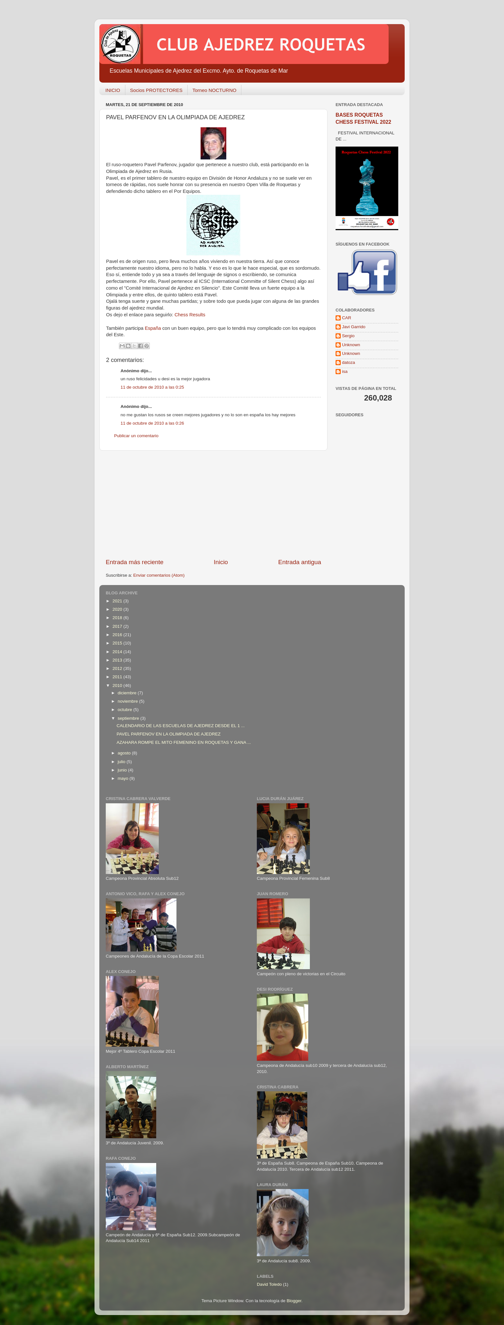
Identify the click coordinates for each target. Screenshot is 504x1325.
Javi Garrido (353, 326)
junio (123, 770)
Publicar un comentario (136, 435)
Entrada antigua (299, 562)
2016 (118, 634)
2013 (118, 660)
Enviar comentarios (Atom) (159, 575)
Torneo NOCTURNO (215, 90)
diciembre (128, 692)
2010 (118, 685)
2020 (118, 609)
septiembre (129, 718)
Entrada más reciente (135, 562)
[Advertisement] (213, 504)
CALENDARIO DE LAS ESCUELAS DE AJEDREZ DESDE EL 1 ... (181, 725)
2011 (118, 676)
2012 (118, 668)
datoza (348, 362)
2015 (118, 643)
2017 (118, 626)
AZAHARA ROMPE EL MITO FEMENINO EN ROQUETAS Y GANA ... (184, 742)
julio (122, 761)
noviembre (128, 701)
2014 (118, 651)
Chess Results (190, 314)
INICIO (112, 90)
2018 (118, 617)
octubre (125, 709)
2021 (118, 601)
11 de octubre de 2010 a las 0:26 (152, 423)
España (153, 328)
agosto (125, 753)
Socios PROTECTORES (156, 90)
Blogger (294, 1300)
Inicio (221, 562)
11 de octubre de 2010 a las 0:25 (152, 387)
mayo (124, 778)
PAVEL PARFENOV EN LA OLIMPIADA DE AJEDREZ (169, 734)
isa (344, 371)
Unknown (351, 344)
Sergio (348, 335)
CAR (346, 317)
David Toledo (269, 1284)
